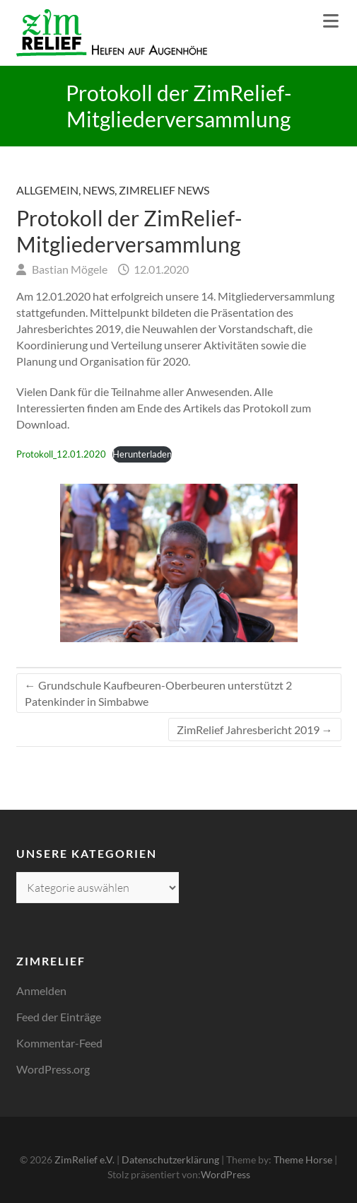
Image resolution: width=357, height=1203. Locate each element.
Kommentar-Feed (59, 1043)
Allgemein (47, 190)
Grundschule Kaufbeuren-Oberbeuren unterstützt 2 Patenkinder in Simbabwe (158, 693)
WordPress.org (53, 1069)
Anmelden (41, 990)
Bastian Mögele (68, 269)
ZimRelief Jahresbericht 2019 (255, 729)
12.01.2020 (160, 269)
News (99, 190)
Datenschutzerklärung (170, 1159)
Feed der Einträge (58, 1016)
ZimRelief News (164, 190)
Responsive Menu (330, 20)
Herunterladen (142, 454)
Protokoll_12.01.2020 (61, 454)
